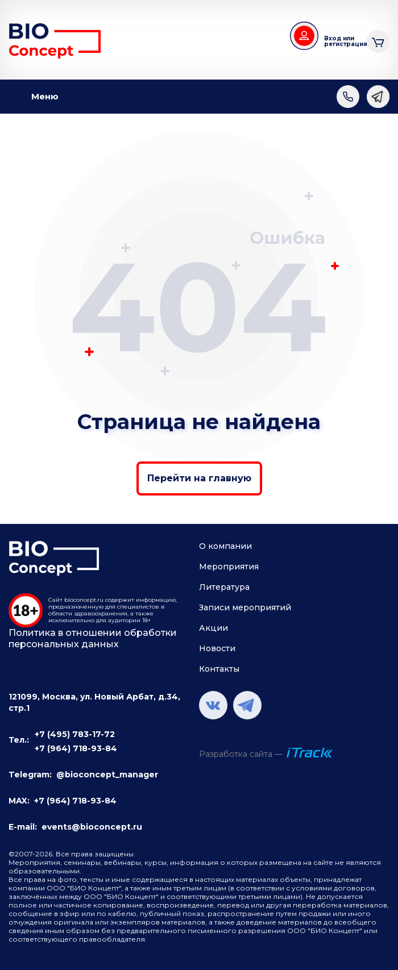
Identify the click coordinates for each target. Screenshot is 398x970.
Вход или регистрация (341, 41)
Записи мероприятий (245, 607)
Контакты (219, 669)
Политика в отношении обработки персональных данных (93, 638)
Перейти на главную (199, 478)
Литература (224, 587)
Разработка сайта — (241, 754)
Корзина (378, 40)
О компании (225, 546)
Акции (213, 628)
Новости (217, 648)
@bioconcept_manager (107, 774)
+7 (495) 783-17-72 (75, 734)
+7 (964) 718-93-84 (76, 748)
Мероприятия (229, 566)
